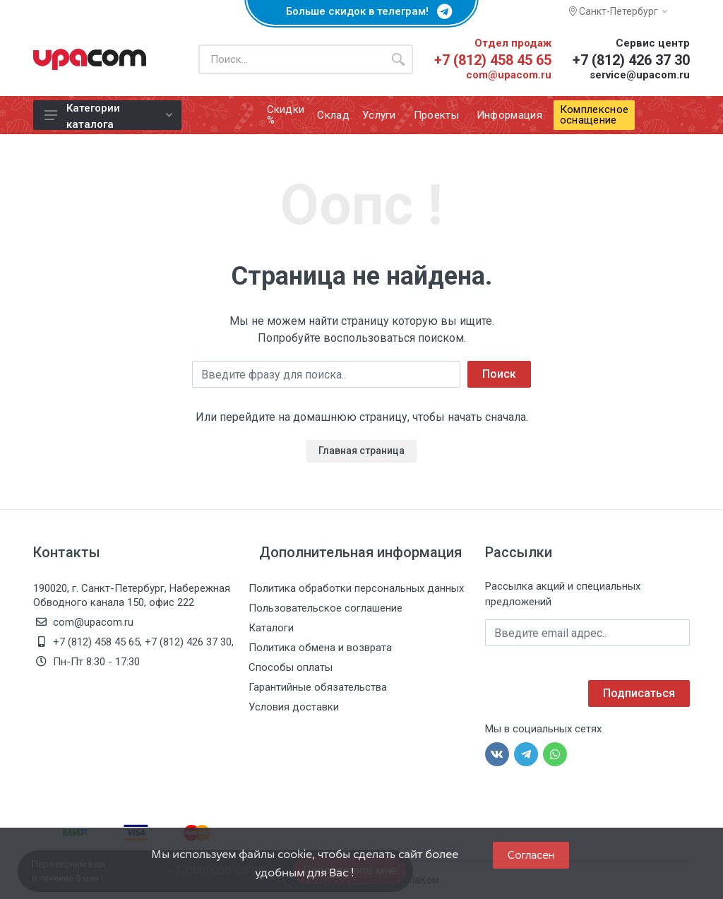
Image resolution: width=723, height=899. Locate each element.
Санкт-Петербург (618, 11)
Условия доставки (294, 707)
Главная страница (361, 450)
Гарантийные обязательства (318, 687)
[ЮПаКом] (89, 59)
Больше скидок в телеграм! (361, 11)
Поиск (499, 374)
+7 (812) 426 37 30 (631, 60)
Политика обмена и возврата (320, 647)
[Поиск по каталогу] (290, 59)
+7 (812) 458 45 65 (492, 60)
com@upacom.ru (508, 75)
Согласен (531, 855)
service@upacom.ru (640, 75)
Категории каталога (108, 116)
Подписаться (639, 693)
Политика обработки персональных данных (356, 588)
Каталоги (271, 627)
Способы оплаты (291, 667)
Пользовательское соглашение (325, 608)
